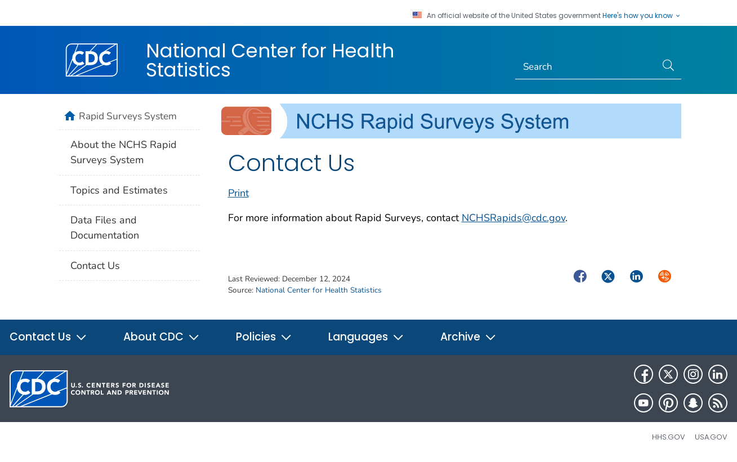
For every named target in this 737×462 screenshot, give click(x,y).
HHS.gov (668, 437)
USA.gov (711, 437)
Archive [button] (468, 336)
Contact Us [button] (48, 336)
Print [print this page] (238, 193)
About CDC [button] (161, 336)
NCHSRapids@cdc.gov (513, 218)
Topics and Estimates (119, 190)
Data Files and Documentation (104, 227)
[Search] (585, 67)
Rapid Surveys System (128, 116)
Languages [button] (366, 336)
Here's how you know (641, 16)
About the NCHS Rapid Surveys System (123, 152)
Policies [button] (264, 336)
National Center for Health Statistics (270, 60)
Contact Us (95, 265)
